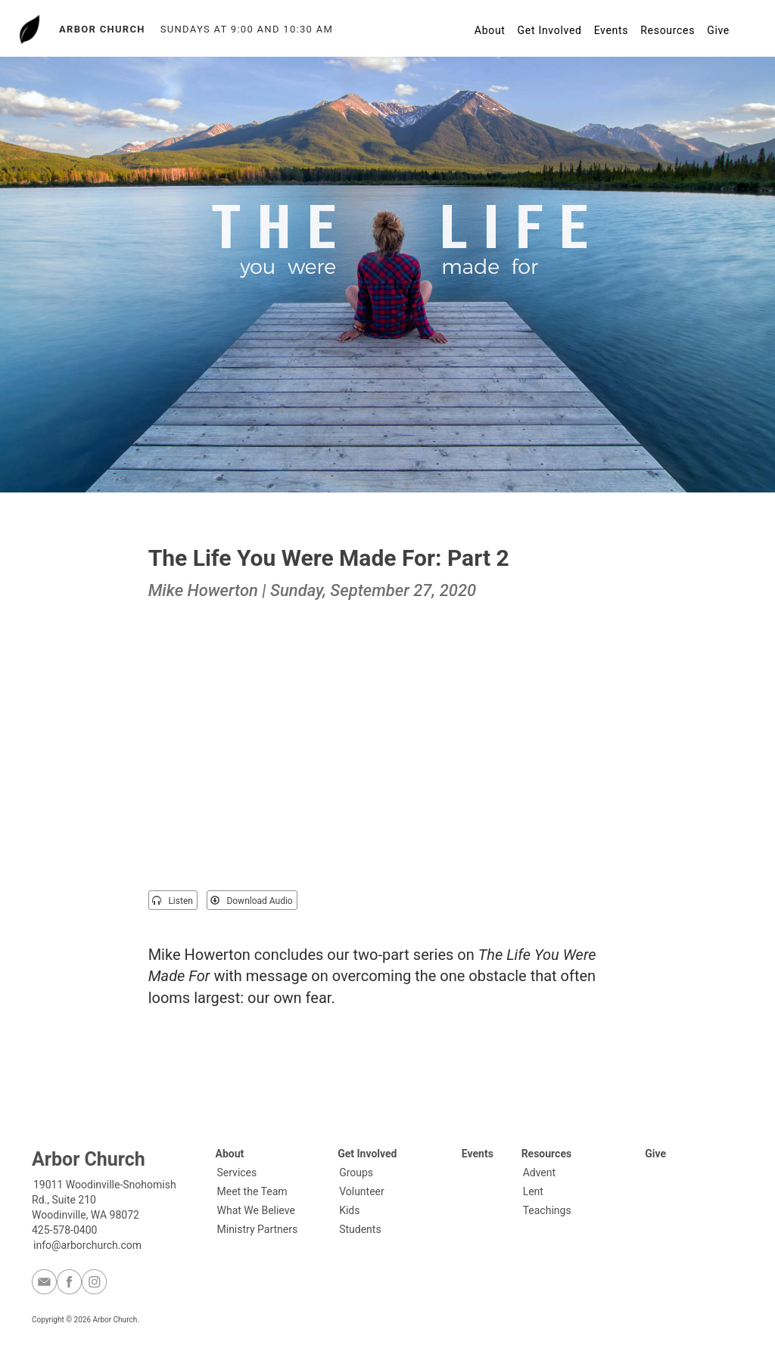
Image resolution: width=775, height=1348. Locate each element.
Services (237, 1172)
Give (718, 30)
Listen (172, 901)
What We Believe (256, 1210)
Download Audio (251, 901)
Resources (667, 30)
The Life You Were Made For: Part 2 (328, 558)
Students (360, 1229)
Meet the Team (252, 1191)
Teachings (547, 1210)
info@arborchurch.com (87, 1245)
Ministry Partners (257, 1229)
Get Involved (550, 30)
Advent (539, 1172)
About (490, 30)
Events (611, 30)
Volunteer (361, 1191)
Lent (533, 1191)
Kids (349, 1210)
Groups (356, 1172)
